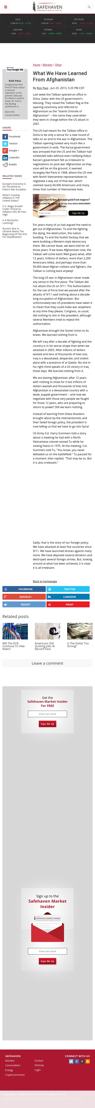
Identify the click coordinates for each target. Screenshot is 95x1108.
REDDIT (17, 604)
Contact (38, 1060)
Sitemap (39, 1065)
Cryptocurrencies (15, 1074)
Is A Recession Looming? (10, 221)
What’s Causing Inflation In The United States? (11, 197)
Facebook (11, 136)
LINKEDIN (62, 596)
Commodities (12, 1065)
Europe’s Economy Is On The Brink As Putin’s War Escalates (14, 186)
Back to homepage (45, 581)
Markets (9, 1060)
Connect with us (77, 1056)
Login (37, 1070)
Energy (9, 1070)
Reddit (9, 164)
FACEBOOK (18, 589)
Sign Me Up (47, 724)
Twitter (10, 143)
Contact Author (12, 115)
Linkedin (10, 157)
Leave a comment (47, 663)
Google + (10, 150)
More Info (10, 111)
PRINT (61, 604)
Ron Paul (42, 88)
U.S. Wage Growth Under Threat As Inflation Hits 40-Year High (14, 210)
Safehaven (13, 1056)
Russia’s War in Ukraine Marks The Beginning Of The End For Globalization (14, 233)
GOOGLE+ (18, 596)
